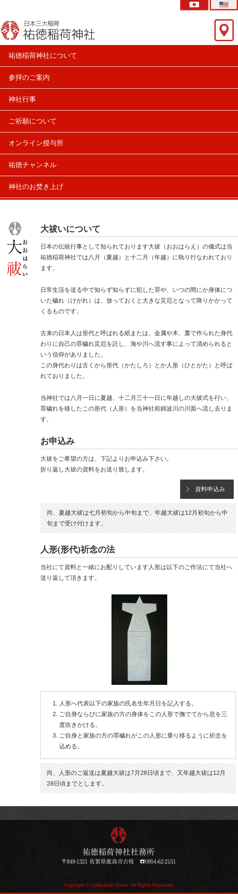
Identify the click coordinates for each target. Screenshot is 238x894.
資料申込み (210, 489)
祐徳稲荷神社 (48, 30)
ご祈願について (33, 121)
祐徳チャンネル (33, 164)
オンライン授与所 (36, 143)
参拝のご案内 (29, 77)
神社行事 (22, 99)
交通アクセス (224, 30)
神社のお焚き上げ (36, 186)
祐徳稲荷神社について (43, 55)
